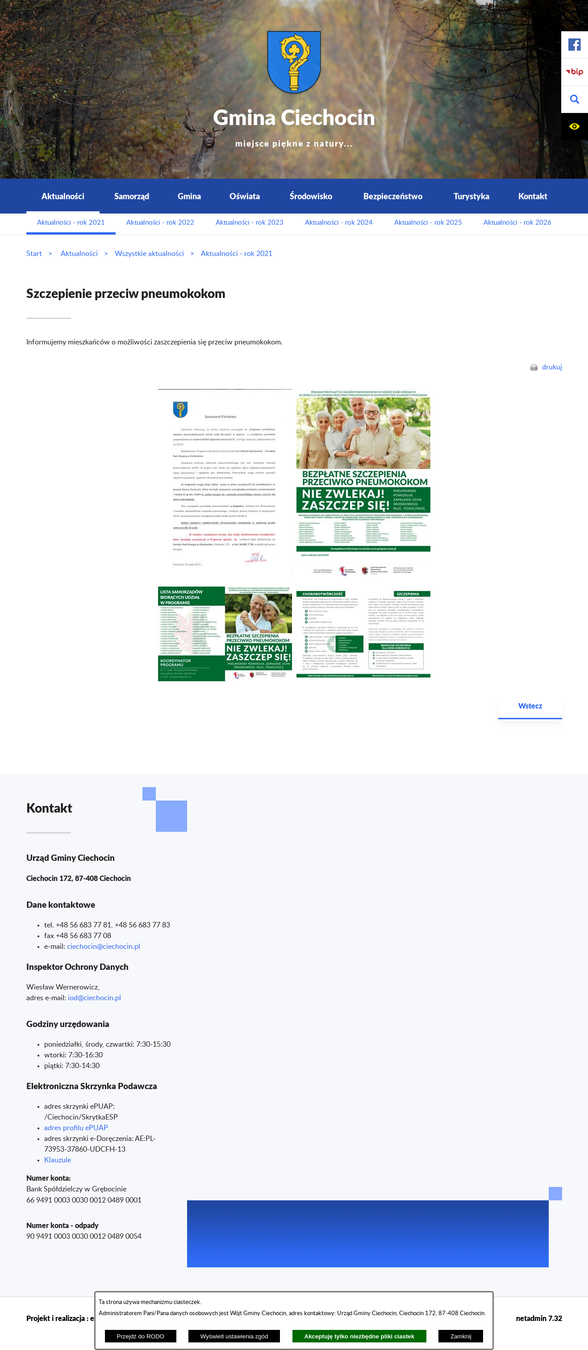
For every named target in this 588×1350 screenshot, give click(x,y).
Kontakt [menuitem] (532, 196)
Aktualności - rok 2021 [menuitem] (71, 222)
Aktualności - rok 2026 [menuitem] (517, 222)
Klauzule (57, 1160)
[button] (574, 99)
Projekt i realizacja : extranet (72, 1318)
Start (34, 253)
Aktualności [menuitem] (63, 196)
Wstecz (530, 705)
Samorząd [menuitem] (131, 196)
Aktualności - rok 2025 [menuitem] (428, 222)
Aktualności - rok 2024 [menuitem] (339, 222)
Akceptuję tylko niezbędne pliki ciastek (359, 1336)
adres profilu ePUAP (76, 1128)
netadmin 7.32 (539, 1318)
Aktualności (79, 253)
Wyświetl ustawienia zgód (234, 1336)
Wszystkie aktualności (149, 253)
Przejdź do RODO (140, 1336)
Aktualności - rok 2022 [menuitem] (160, 222)
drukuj (552, 367)
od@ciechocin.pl (95, 998)
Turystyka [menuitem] (471, 196)
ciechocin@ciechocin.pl (103, 946)
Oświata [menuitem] (244, 196)
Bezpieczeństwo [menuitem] (392, 196)
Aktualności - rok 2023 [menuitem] (250, 222)
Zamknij (460, 1336)
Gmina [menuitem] (189, 196)
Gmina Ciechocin (294, 125)
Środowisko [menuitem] (311, 196)
